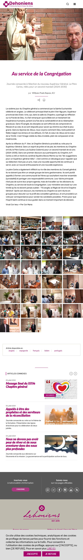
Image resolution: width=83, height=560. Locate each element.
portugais (58, 351)
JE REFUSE (50, 553)
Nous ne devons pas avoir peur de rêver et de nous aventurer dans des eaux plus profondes (22, 444)
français (36, 351)
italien (46, 351)
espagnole (23, 351)
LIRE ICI (51, 548)
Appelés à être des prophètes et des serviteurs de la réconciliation (23, 412)
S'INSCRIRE (21, 489)
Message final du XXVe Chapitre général (20, 385)
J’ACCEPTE (32, 553)
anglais (11, 351)
